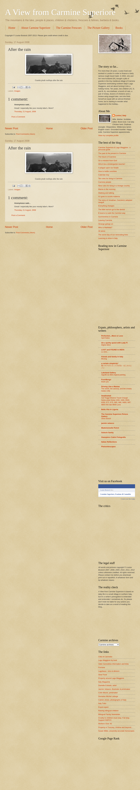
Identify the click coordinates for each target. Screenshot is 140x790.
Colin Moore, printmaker (108, 693)
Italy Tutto (102, 703)
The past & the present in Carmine (112, 153)
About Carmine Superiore (35, 27)
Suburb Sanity (107, 432)
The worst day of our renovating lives (113, 235)
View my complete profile (108, 135)
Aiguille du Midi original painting (113, 375)
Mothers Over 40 (105, 724)
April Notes (105, 338)
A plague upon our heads (108, 168)
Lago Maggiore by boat (107, 660)
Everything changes (106, 206)
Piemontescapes (108, 446)
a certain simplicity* (109, 363)
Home (11, 27)
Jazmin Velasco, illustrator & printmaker (114, 689)
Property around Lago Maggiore (111, 678)
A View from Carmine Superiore (60, 12)
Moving (104, 359)
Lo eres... (104, 352)
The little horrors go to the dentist (111, 209)
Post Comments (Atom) (25, 134)
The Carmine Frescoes (69, 27)
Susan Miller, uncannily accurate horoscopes (116, 731)
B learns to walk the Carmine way (111, 213)
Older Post (87, 128)
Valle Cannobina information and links (113, 664)
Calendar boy (103, 175)
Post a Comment (18, 117)
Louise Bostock (105, 490)
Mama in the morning (106, 189)
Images (17, 91)
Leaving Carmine (105, 220)
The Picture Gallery (98, 27)
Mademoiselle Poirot (110, 428)
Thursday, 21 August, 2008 (25, 111)
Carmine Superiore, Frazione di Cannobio (115, 494)
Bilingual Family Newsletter (109, 714)
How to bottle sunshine (107, 171)
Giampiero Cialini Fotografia (113, 437)
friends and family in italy (112, 357)
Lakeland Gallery (108, 373)
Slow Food (102, 675)
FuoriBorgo (106, 380)
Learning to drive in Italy (108, 238)
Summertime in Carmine (108, 217)
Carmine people (104, 182)
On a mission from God (107, 160)
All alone (101, 231)
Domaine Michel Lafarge (108, 696)
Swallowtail (106, 396)
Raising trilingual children (108, 711)
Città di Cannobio (105, 657)
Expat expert (103, 707)
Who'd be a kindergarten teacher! (111, 164)
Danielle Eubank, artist (107, 685)
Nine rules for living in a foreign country (114, 186)
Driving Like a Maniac (110, 386)
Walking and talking (106, 193)
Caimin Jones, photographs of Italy (112, 700)
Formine (101, 667)
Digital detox (106, 345)
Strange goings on (105, 224)
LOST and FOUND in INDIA (112, 350)
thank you (105, 382)
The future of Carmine (107, 157)
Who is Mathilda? (105, 227)
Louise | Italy (120, 115)
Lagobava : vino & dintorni (108, 671)
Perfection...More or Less (112, 336)
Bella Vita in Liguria (109, 409)
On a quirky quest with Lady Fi (114, 343)
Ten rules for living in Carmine (110, 178)
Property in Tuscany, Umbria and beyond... (115, 727)
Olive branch (106, 419)
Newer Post (11, 128)
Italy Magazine (104, 682)
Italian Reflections (109, 442)
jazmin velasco (107, 423)
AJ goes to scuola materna (109, 196)
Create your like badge (128, 499)
